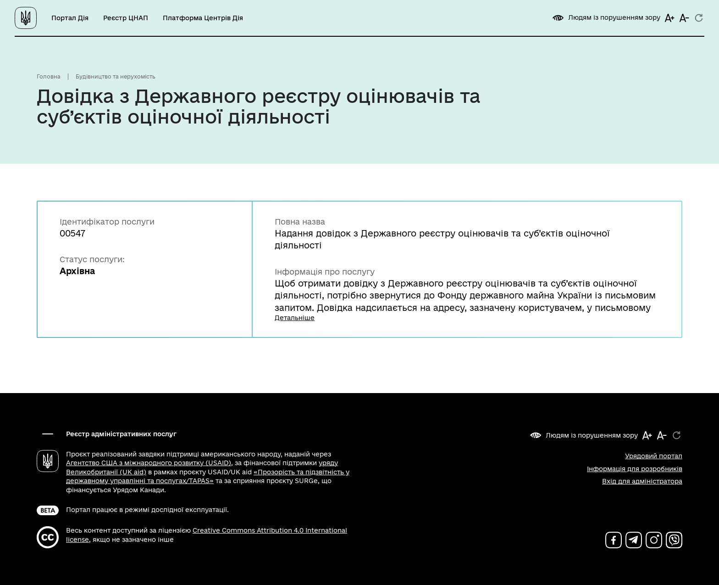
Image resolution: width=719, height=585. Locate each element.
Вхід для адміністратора (642, 481)
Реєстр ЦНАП (125, 18)
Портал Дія (69, 18)
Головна (49, 76)
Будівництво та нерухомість (115, 76)
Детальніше (295, 317)
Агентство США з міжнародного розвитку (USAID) (148, 463)
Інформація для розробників (634, 468)
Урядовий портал (653, 456)
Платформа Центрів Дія (203, 18)
